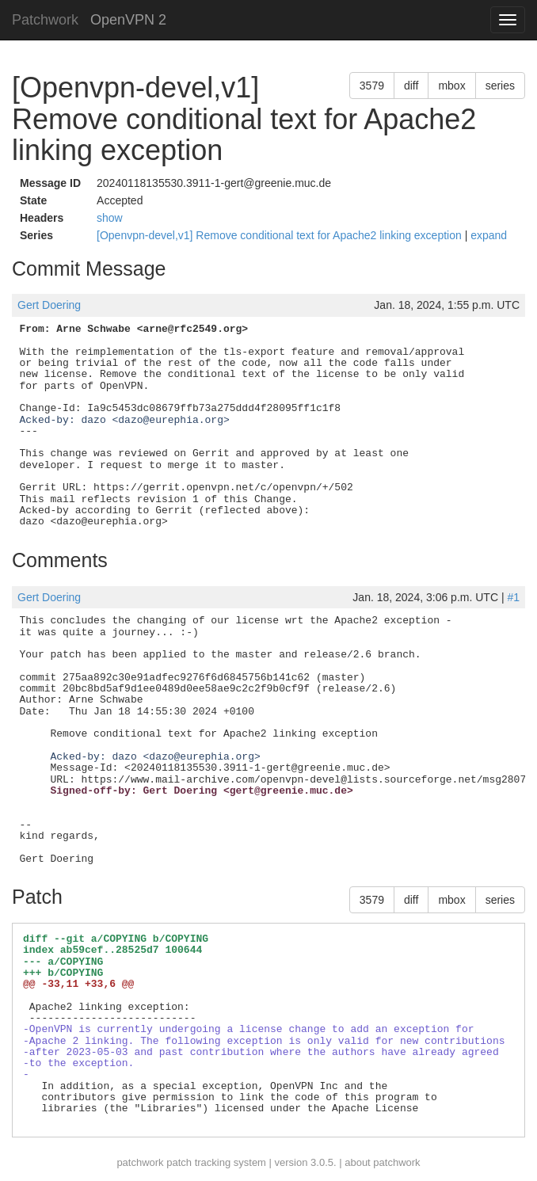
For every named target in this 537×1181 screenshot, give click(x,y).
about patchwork (382, 1162)
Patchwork (45, 20)
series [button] (500, 85)
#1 (513, 597)
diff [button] (411, 85)
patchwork (139, 1162)
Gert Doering (49, 305)
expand (488, 235)
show (110, 217)
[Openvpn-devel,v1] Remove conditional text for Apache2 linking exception (281, 235)
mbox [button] (451, 85)
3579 (372, 85)
